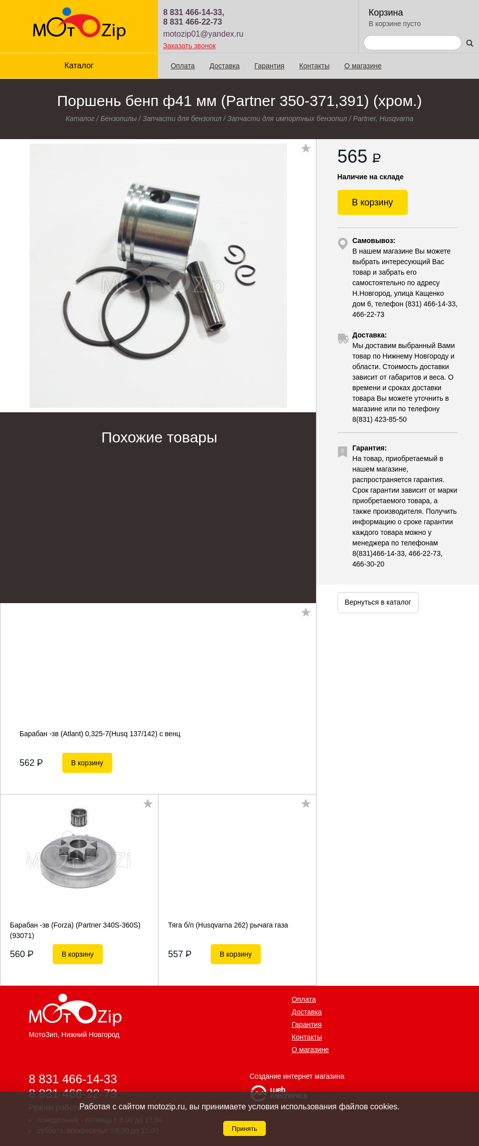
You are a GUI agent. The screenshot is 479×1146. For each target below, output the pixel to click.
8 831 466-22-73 (192, 22)
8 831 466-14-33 (73, 1078)
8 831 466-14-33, (193, 12)
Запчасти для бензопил (181, 118)
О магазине (362, 66)
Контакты (314, 66)
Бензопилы (118, 118)
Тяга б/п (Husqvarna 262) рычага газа (228, 925)
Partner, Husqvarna (383, 118)
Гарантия (269, 66)
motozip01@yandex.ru (203, 34)
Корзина (386, 13)
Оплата (183, 66)
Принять (244, 1128)
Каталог (78, 65)
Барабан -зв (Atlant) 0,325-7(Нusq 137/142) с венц (100, 734)
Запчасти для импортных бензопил (287, 118)
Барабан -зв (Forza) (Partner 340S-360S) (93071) (75, 930)
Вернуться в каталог (378, 602)
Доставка (225, 66)
